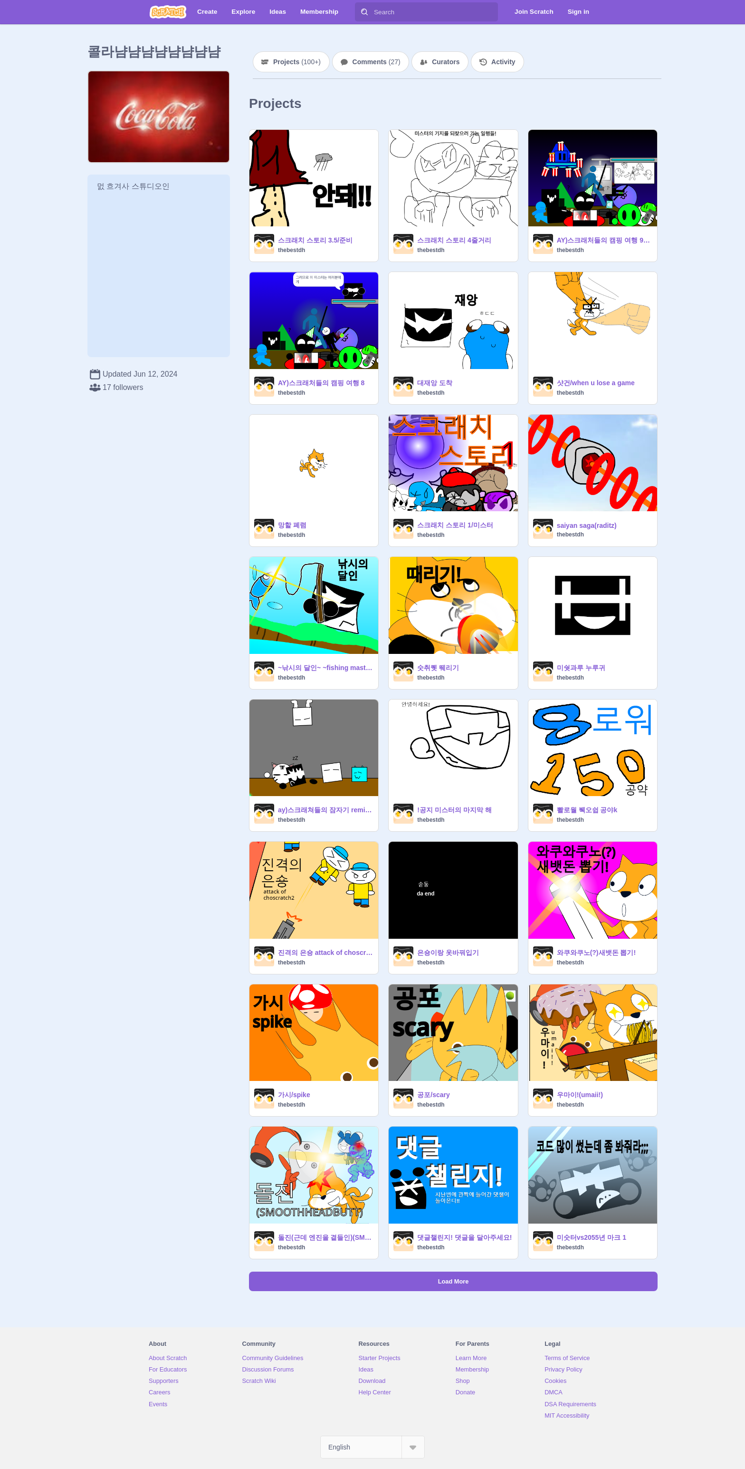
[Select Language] (372, 1447)
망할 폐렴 (292, 525)
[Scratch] (168, 12)
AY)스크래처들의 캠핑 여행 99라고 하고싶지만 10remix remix (604, 240)
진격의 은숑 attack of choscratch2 (325, 952)
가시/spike (294, 1095)
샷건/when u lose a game (596, 383)
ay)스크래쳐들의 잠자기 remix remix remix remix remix (325, 810)
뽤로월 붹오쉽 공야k (587, 810)
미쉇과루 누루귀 (581, 667)
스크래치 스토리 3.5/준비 (315, 240)
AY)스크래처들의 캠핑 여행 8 (321, 383)
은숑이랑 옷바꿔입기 (448, 952)
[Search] (364, 11)
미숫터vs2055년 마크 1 (591, 1237)
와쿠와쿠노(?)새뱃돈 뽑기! (596, 952)
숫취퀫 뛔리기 (438, 667)
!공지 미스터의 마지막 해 (454, 810)
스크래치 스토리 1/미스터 (455, 525)
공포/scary (433, 1095)
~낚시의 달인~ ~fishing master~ (325, 667)
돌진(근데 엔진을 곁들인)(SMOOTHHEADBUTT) (325, 1237)
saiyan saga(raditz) (587, 525)
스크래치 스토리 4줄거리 (454, 240)
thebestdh (291, 250)
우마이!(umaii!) (580, 1095)
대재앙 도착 (434, 383)
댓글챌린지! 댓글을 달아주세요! (464, 1237)
